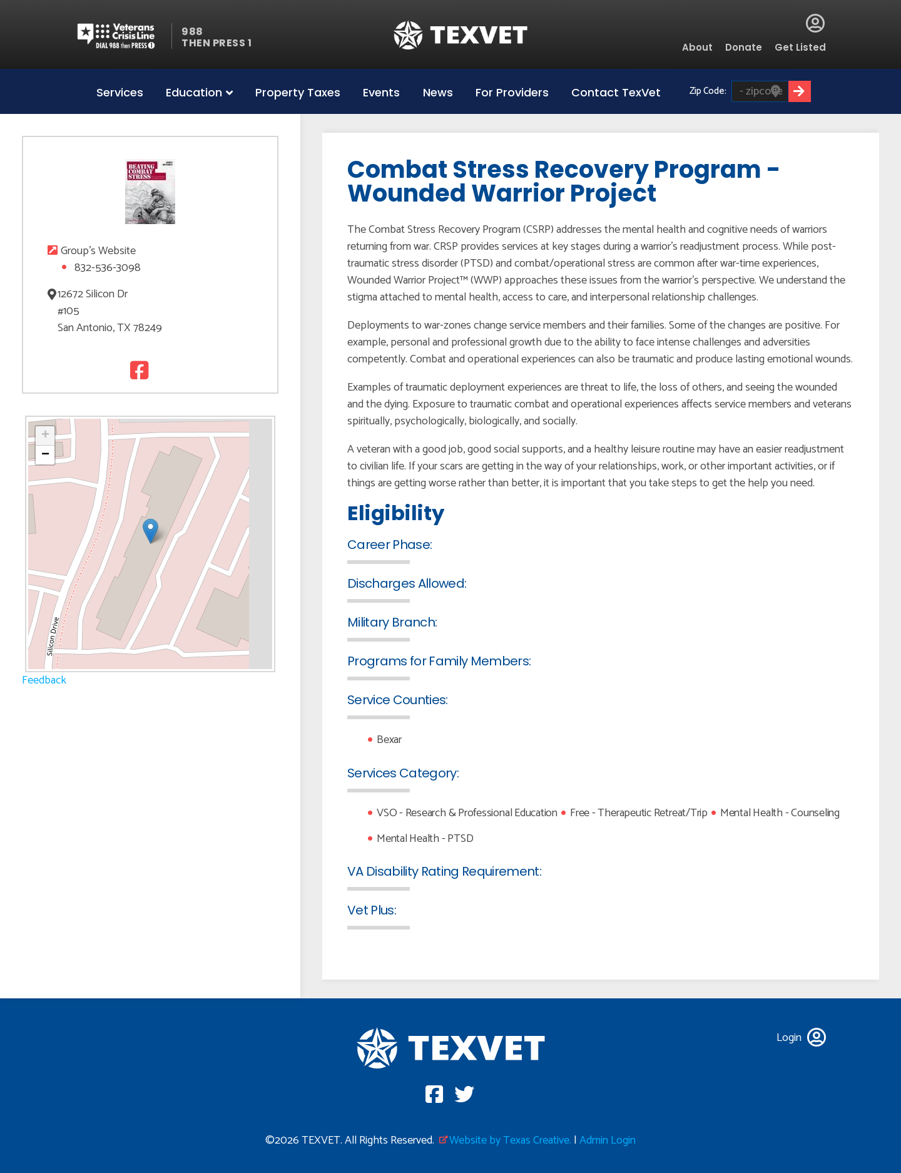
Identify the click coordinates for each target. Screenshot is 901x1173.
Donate (743, 47)
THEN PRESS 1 (216, 43)
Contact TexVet (616, 92)
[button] (150, 531)
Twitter (163, 370)
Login (815, 23)
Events (381, 92)
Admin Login (607, 1140)
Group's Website (98, 251)
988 (192, 31)
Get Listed (800, 47)
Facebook (137, 370)
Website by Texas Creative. (510, 1140)
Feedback (44, 680)
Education (194, 92)
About (697, 47)
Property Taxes (297, 92)
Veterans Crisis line (123, 36)
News (438, 92)
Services (119, 92)
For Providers (512, 92)
